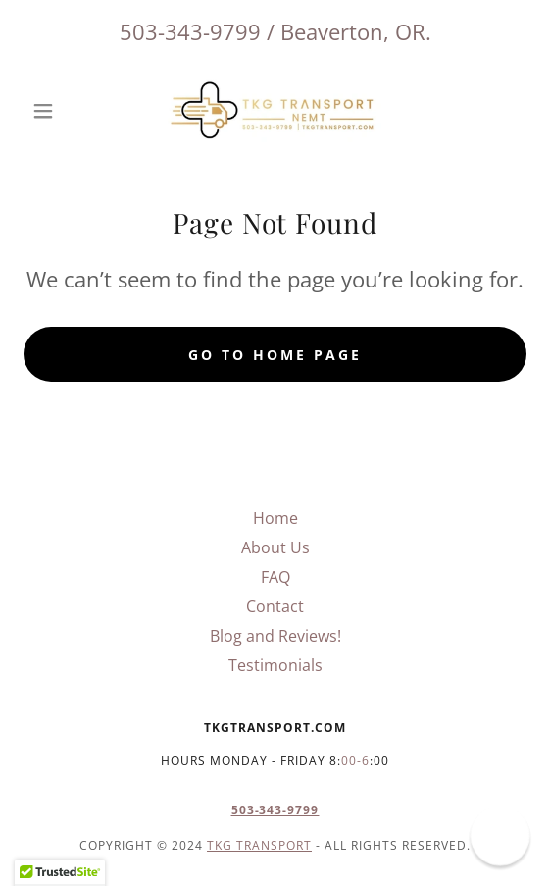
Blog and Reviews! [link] (275, 636)
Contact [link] (275, 606)
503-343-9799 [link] (190, 31)
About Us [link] (275, 547)
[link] (275, 111)
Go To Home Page (275, 354)
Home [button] (275, 518)
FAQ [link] (275, 577)
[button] (61, 110)
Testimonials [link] (275, 665)
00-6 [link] (355, 761)
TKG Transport (259, 845)
